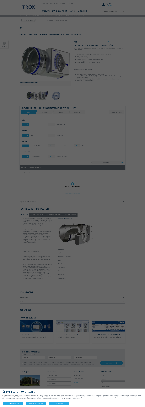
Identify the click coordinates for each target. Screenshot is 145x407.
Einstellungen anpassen (13, 403)
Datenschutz (5, 400)
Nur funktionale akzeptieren (36, 403)
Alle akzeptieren (59, 403)
